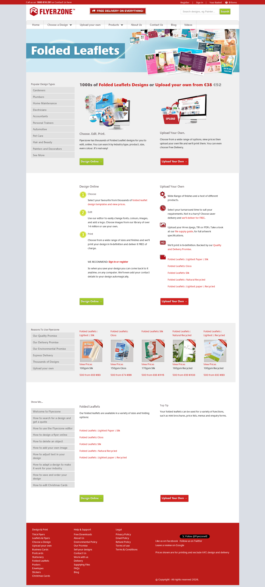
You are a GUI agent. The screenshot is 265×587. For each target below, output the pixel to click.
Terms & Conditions (126, 549)
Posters (36, 564)
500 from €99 (184, 375)
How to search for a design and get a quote (52, 420)
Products (114, 25)
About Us (136, 25)
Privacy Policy (123, 534)
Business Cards (40, 549)
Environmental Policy (85, 542)
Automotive (40, 129)
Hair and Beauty (42, 142)
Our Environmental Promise (49, 348)
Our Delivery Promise (46, 342)
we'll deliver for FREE (193, 217)
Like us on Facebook (166, 541)
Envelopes (37, 568)
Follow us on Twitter (191, 541)
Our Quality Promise (45, 335)
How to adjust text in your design (49, 456)
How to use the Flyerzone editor (53, 428)
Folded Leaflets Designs (124, 84)
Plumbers (38, 97)
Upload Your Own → (174, 161)
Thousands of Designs (46, 361)
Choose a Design (57, 25)
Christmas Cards (41, 576)
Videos (188, 25)
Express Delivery (43, 355)
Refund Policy (123, 542)
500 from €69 (90, 375)
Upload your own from (188, 84)
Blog (173, 25)
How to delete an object (48, 441)
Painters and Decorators (47, 149)
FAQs (76, 568)
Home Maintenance (45, 103)
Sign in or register (118, 261)
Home (36, 25)
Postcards (37, 553)
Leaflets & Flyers (41, 538)
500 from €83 (214, 375)
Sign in (199, 2)
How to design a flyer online (50, 434)
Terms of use (123, 545)
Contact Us (156, 25)
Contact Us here (63, 2)
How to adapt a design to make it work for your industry (52, 466)
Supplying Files (82, 564)
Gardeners (39, 90)
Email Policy (122, 538)
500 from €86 (153, 375)
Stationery (38, 557)
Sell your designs (83, 549)
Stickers (36, 572)
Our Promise (81, 545)
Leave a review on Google (169, 545)
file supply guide (184, 231)
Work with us (81, 557)
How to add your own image (50, 447)
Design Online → (91, 161)
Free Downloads (83, 534)
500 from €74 (121, 375)
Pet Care (38, 136)
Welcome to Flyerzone (47, 411)
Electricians (40, 110)
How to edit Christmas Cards (50, 485)
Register (184, 2)
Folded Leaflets (40, 560)
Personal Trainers (43, 123)
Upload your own (90, 25)
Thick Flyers (38, 534)
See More (39, 155)
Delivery (78, 560)
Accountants (40, 116)
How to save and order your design (50, 476)
